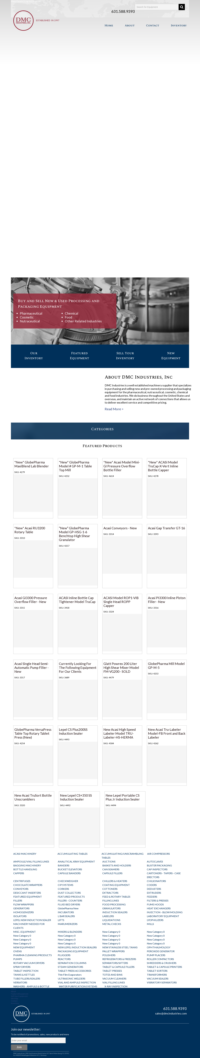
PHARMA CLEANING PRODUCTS (32, 955)
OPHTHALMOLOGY (158, 947)
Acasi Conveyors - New (120, 528)
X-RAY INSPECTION (116, 986)
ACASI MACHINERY (24, 853)
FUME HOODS (155, 904)
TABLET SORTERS (157, 970)
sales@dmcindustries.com (171, 1013)
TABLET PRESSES (112, 970)
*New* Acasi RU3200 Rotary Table (29, 530)
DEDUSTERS (154, 888)
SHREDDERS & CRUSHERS (161, 962)
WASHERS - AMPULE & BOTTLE (31, 986)
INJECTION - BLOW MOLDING (164, 912)
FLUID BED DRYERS (69, 904)
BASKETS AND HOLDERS (116, 865)
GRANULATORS (111, 908)
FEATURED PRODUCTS (71, 896)
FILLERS (17, 900)
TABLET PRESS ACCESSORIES (74, 970)
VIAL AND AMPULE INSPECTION (77, 982)
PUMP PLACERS (156, 955)
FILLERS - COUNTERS (70, 900)
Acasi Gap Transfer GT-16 (166, 528)
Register (36, 1)
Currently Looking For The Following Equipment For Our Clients (77, 667)
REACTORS (64, 959)
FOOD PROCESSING (114, 904)
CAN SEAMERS (110, 869)
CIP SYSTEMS (65, 884)
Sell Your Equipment (19, 996)
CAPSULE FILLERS (112, 873)
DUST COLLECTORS (69, 892)
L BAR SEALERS (66, 916)
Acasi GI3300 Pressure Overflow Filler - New (30, 600)
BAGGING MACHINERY (27, 865)
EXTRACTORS (110, 892)
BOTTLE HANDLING (25, 869)
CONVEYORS (20, 888)
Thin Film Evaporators (70, 974)
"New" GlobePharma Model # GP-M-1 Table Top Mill (75, 466)
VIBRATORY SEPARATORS (162, 982)
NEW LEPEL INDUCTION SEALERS (77, 947)
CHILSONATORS (156, 880)
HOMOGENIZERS (23, 912)
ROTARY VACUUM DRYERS (29, 962)
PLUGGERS (64, 955)
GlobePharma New (68, 908)
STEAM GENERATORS (70, 966)
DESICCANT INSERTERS (27, 892)
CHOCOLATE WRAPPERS (27, 884)
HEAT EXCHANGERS (159, 908)
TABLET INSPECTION (25, 970)
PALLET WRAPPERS (113, 951)
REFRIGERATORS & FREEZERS (119, 959)
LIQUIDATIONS (111, 919)
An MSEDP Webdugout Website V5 (26, 1055)
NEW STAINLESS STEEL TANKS (120, 947)
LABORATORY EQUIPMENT (163, 916)
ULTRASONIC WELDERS (71, 978)
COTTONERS (110, 888)
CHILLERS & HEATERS (114, 880)
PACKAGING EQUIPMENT (73, 951)
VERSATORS (20, 982)
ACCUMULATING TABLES (73, 853)
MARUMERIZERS (68, 923)
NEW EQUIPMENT (24, 947)
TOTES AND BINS (112, 974)
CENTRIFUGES (21, 880)
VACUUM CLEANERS (114, 978)
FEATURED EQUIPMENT (27, 896)
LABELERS (108, 916)
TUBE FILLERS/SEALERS (26, 978)
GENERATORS (21, 908)
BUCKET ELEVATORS (70, 869)
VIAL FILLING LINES (113, 982)
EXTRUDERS (154, 892)
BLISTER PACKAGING (159, 865)
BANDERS (63, 865)
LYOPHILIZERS (155, 919)
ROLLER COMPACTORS (160, 959)
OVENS (17, 951)
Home (109, 25)
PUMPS (17, 959)
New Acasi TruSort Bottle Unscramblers (33, 797)
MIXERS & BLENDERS (70, 931)
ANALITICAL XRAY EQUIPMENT (76, 861)
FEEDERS (152, 896)
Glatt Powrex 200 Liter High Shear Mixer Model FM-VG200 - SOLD (121, 667)
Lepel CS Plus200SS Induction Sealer (73, 731)
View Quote (17, 1)
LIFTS (61, 919)
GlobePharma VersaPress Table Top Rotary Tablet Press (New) (32, 733)
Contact (152, 25)
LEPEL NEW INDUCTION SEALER (32, 919)
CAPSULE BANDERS (69, 873)
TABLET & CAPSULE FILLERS (118, 966)
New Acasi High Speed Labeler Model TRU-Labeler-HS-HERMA (119, 733)
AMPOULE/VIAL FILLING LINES (31, 861)
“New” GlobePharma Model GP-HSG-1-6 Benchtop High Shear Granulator (74, 534)
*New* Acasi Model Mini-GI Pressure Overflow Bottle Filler (121, 466)
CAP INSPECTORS (157, 869)
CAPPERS (18, 873)
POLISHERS (108, 955)
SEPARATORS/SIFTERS (115, 962)
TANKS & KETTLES (24, 974)
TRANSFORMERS (157, 974)
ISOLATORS (20, 916)
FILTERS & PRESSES (157, 900)
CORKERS (63, 888)
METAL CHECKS (111, 923)
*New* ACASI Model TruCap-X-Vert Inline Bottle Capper (163, 466)
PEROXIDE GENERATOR (161, 951)
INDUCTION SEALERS (115, 912)
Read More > (114, 409)
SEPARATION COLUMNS (72, 962)
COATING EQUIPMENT (116, 884)
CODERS (152, 884)
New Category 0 (111, 931)
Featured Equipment (19, 994)
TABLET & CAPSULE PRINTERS (164, 966)
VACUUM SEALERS (157, 978)
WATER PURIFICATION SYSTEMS (78, 986)
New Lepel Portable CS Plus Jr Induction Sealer (123, 797)
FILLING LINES (110, 900)
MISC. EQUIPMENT (24, 931)
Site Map (14, 998)
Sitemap (43, 1055)
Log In (28, 1)
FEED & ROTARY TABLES (116, 896)
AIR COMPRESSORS (158, 853)
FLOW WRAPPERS (23, 904)
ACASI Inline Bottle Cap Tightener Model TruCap (77, 600)
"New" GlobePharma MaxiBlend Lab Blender (31, 464)
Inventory (179, 25)
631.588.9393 (123, 11)
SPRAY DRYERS (21, 966)
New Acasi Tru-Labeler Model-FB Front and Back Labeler (166, 733)
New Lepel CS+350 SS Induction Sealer (76, 797)
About (130, 25)
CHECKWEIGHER (68, 880)
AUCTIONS (108, 861)
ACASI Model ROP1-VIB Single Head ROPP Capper (121, 601)
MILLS (150, 923)
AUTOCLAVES (155, 861)
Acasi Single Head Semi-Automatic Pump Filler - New (31, 667)
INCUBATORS (66, 912)
